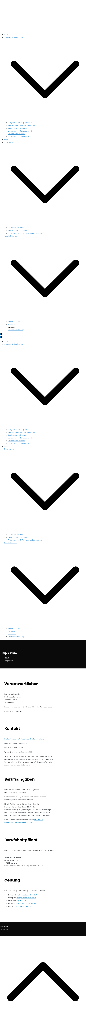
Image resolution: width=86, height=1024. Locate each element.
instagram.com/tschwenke (26, 896)
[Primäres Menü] (1, 334)
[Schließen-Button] (1, 337)
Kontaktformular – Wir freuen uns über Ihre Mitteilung (24, 739)
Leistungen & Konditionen (13, 344)
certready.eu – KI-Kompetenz (18, 137)
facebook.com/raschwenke (26, 902)
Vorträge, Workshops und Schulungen (21, 125)
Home (6, 34)
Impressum (12, 327)
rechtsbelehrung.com (22, 905)
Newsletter (12, 324)
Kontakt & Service (10, 543)
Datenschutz (4, 928)
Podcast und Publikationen (17, 230)
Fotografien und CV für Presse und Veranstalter (25, 233)
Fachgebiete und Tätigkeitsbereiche (20, 123)
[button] (45, 120)
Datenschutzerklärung (16, 330)
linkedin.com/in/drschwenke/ (25, 894)
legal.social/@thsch (23, 899)
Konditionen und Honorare (17, 128)
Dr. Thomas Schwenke (16, 228)
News (6, 139)
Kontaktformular (14, 321)
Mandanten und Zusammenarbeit (20, 131)
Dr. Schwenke (9, 449)
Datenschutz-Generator (16, 134)
